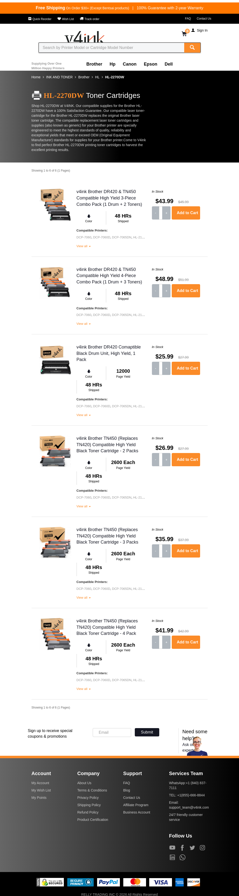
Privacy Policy (88, 798)
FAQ (188, 18)
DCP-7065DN (121, 237)
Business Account (136, 812)
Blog (126, 790)
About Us (84, 783)
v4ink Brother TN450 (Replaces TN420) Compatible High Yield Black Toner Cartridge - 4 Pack (107, 627)
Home (36, 77)
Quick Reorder (40, 19)
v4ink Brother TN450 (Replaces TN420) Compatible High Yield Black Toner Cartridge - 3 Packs (107, 536)
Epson (150, 64)
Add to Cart (187, 213)
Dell (169, 64)
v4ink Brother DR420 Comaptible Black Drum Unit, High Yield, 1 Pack (109, 353)
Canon (130, 64)
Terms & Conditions (92, 790)
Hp (112, 64)
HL (97, 77)
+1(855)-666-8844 (191, 795)
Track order (89, 19)
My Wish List (41, 790)
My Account (40, 783)
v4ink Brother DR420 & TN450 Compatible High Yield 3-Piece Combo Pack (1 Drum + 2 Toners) (109, 198)
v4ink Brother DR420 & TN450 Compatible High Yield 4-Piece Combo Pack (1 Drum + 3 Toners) (109, 275)
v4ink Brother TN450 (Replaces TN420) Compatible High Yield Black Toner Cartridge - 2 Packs (107, 444)
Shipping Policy (89, 805)
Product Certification (92, 820)
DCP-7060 (84, 237)
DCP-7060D (101, 237)
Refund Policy (87, 812)
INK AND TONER (59, 77)
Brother (94, 64)
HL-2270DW (114, 77)
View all (84, 246)
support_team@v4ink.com (189, 807)
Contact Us (204, 18)
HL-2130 (139, 237)
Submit (147, 732)
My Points (39, 798)
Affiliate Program (135, 805)
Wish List (65, 19)
